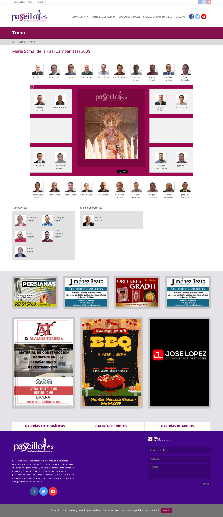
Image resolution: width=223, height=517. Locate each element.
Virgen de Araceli (129, 17)
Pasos (21, 41)
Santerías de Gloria (103, 17)
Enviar (206, 483)
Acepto (167, 510)
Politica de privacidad (36, 2)
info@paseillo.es (19, 2)
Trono (31, 41)
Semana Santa (79, 17)
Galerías (180, 17)
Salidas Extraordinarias (157, 17)
